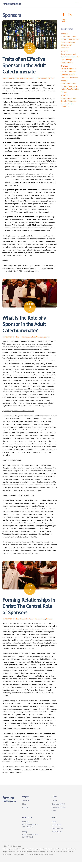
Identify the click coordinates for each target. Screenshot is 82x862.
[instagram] (64, 20)
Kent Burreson (8, 337)
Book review (24, 78)
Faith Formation (42, 78)
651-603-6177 (27, 827)
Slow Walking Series (26, 619)
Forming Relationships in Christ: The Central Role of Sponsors (28, 606)
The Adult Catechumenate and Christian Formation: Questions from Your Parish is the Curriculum (69, 71)
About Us (25, 801)
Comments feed (57, 828)
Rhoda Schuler (8, 78)
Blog (17, 78)
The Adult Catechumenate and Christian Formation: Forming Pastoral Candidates (68, 101)
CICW (54, 811)
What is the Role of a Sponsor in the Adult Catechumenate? (24, 324)
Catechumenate (27, 337)
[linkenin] (70, 14)
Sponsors (31, 78)
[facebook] (64, 14)
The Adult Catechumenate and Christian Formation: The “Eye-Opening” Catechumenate (70, 56)
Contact (25, 807)
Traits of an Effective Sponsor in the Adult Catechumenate (24, 65)
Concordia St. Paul (58, 804)
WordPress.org (57, 831)
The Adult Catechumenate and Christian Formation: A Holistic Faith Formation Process (70, 86)
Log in (54, 821)
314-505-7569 (27, 837)
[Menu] (76, 3)
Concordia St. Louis (59, 807)
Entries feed (56, 825)
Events (54, 801)
